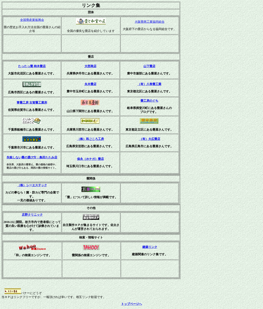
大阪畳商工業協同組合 (150, 21)
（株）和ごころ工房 (90, 139)
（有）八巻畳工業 (149, 84)
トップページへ (131, 303)
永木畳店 (90, 84)
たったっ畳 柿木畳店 (32, 66)
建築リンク (149, 247)
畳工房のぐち (149, 100)
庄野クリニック (32, 214)
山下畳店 (149, 66)
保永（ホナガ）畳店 (90, 158)
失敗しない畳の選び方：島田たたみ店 (32, 157)
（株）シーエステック (32, 185)
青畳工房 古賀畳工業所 (32, 102)
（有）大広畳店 (149, 139)
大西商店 (90, 66)
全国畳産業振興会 (32, 19)
